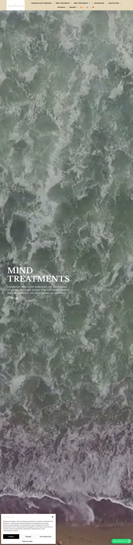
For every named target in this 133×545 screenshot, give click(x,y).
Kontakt (72, 7)
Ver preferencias (45, 537)
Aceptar (11, 537)
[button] (53, 517)
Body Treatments (82, 3)
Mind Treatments (63, 3)
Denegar (28, 537)
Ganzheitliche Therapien (41, 3)
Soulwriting (99, 3)
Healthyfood (113, 3)
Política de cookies (27, 541)
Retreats (61, 7)
